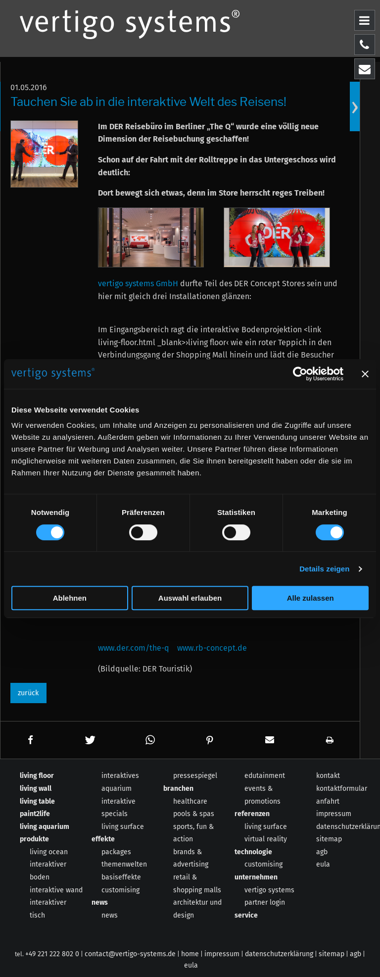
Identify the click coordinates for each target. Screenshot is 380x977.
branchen (178, 788)
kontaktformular (341, 788)
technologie (253, 852)
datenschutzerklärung (279, 954)
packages (116, 852)
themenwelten (124, 864)
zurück (28, 693)
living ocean (49, 852)
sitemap (329, 839)
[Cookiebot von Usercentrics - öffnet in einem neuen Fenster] (300, 373)
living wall (35, 788)
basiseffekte (121, 877)
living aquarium (44, 827)
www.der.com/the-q (133, 648)
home (190, 954)
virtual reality (265, 839)
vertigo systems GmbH (138, 283)
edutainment (264, 775)
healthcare (190, 801)
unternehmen (256, 877)
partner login (264, 902)
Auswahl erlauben (190, 598)
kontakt (328, 775)
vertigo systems (269, 890)
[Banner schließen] (365, 373)
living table (37, 801)
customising (120, 890)
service (246, 915)
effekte (103, 839)
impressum (333, 814)
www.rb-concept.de (212, 648)
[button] (30, 740)
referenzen (252, 814)
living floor (37, 775)
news (100, 902)
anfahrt (327, 801)
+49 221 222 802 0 (52, 954)
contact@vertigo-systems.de (130, 954)
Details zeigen (324, 569)
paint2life (35, 814)
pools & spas (193, 814)
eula (323, 864)
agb (322, 852)
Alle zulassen (310, 598)
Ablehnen (70, 598)
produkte (34, 839)
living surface (122, 827)
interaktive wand (56, 890)
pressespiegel (195, 775)
